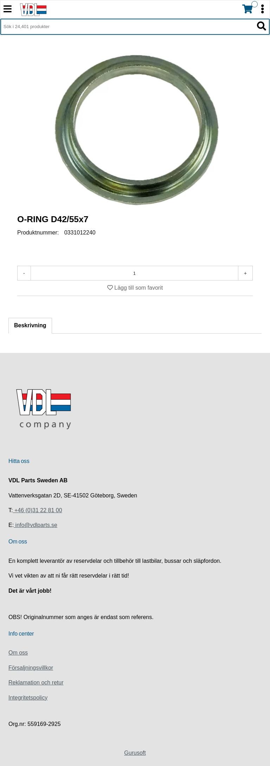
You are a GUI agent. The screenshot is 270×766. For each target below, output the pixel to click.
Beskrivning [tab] (30, 325)
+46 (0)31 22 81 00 (37, 510)
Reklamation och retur (36, 682)
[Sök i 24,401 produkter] (127, 26)
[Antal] (134, 273)
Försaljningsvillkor (30, 668)
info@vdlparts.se (35, 525)
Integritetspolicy (27, 698)
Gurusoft (135, 753)
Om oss (18, 653)
